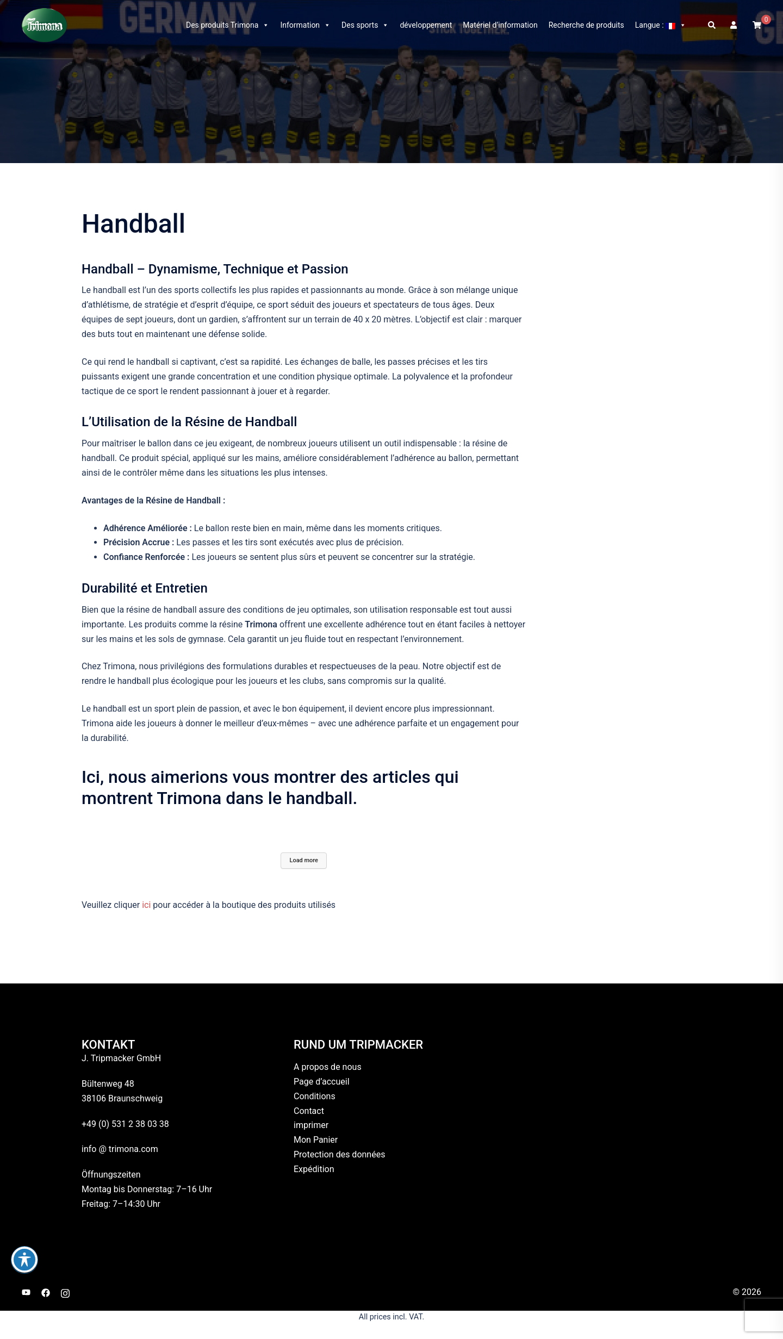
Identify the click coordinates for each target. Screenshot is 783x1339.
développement (426, 25)
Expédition (314, 1169)
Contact (309, 1111)
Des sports (365, 25)
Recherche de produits (586, 25)
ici (147, 905)
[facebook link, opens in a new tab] (45, 1292)
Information (305, 25)
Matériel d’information (500, 25)
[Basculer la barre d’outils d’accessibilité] (24, 1260)
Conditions (314, 1096)
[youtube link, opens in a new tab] (26, 1292)
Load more (303, 860)
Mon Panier (316, 1140)
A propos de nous (328, 1067)
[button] (712, 25)
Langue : (660, 25)
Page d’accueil (322, 1081)
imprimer (311, 1125)
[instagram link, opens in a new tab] (65, 1292)
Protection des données (339, 1154)
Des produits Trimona (227, 25)
